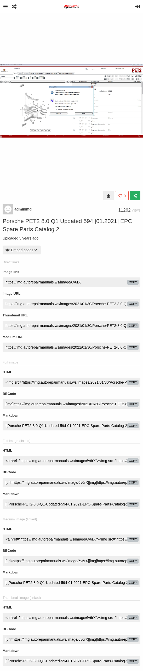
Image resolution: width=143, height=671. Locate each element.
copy (133, 282)
